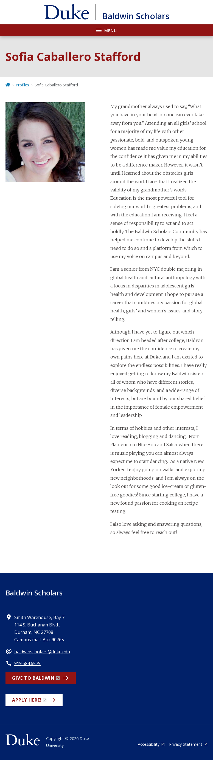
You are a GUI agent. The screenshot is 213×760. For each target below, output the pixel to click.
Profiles (22, 84)
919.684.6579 (27, 663)
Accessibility (148, 744)
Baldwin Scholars (34, 593)
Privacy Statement (185, 744)
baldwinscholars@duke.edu (42, 652)
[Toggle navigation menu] (106, 30)
